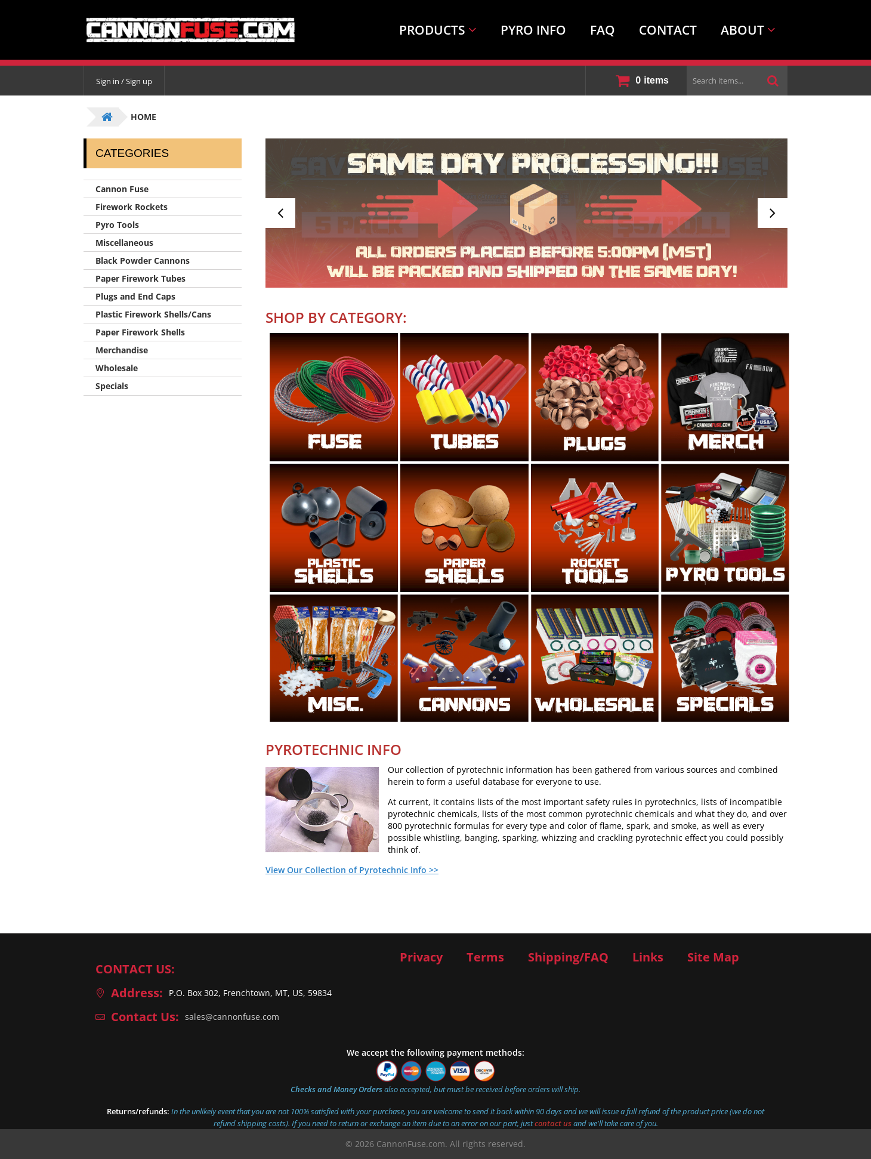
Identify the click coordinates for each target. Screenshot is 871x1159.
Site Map (713, 957)
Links (647, 957)
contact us (553, 1123)
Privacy (421, 957)
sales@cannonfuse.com (232, 1016)
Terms (485, 957)
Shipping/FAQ (568, 957)
